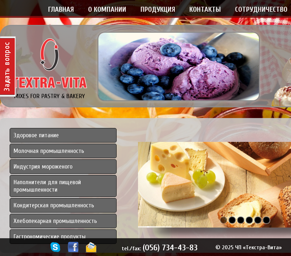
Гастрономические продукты (50, 236)
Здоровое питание (36, 135)
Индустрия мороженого (43, 166)
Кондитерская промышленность (54, 205)
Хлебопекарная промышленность (55, 221)
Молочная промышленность (49, 151)
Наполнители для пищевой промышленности (47, 185)
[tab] (63, 186)
